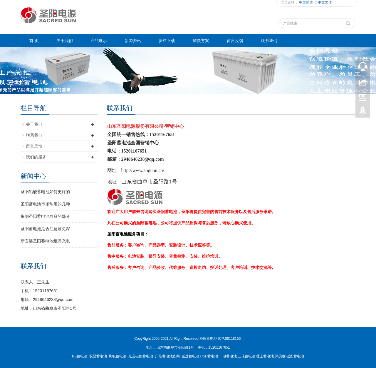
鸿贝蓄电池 (284, 356)
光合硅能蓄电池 (140, 356)
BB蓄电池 (79, 356)
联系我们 (269, 40)
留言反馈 (235, 40)
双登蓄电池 (98, 356)
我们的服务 (36, 157)
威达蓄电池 (190, 356)
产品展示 (98, 40)
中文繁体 (325, 2)
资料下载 (167, 40)
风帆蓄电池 (117, 356)
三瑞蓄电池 (246, 356)
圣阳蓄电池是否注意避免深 (45, 228)
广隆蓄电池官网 (167, 356)
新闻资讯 (133, 40)
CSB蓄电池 (209, 356)
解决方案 (201, 40)
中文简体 (306, 2)
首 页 (34, 40)
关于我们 (64, 40)
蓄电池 (298, 356)
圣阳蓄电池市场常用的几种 (45, 204)
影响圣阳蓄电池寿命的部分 (45, 216)
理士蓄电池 (265, 356)
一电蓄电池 (228, 356)
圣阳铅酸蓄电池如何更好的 (45, 191)
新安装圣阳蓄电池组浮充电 (45, 241)
